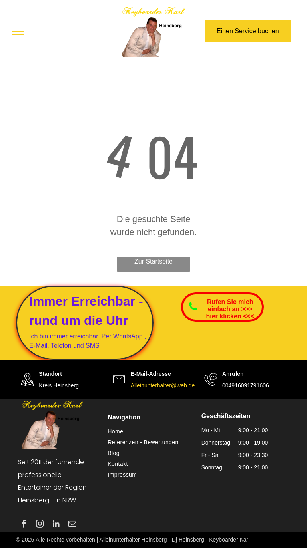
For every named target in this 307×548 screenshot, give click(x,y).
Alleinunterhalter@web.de (163, 385)
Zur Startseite (153, 261)
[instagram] (40, 525)
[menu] (17, 31)
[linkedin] (56, 525)
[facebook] (24, 525)
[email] (72, 525)
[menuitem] (150, 431)
